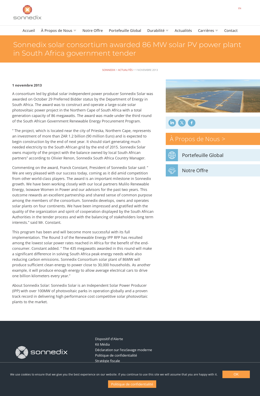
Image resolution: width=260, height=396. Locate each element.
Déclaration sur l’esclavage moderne (123, 350)
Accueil (29, 30)
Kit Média (102, 344)
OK (236, 374)
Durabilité (156, 30)
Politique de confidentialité (116, 355)
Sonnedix (108, 70)
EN (239, 8)
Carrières (206, 30)
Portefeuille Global (125, 30)
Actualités (183, 30)
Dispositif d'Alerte (109, 339)
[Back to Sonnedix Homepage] (27, 12)
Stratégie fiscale (107, 360)
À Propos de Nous (57, 30)
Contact (231, 30)
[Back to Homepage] (41, 352)
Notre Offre (92, 30)
